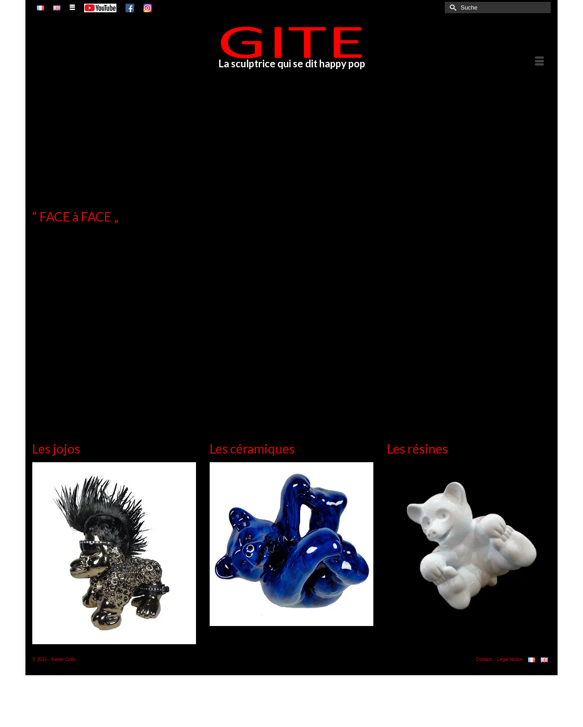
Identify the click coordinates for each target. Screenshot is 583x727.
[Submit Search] (451, 7)
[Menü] (539, 61)
